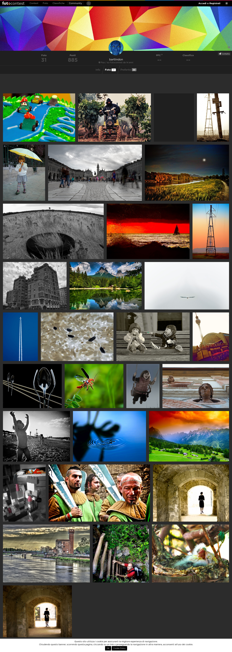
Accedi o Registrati (209, 3)
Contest (34, 3)
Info (98, 70)
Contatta (224, 54)
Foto (45, 3)
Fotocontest (13, 3)
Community (75, 3)
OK (108, 648)
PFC (159, 55)
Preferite (128, 69)
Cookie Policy (119, 648)
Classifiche (59, 3)
